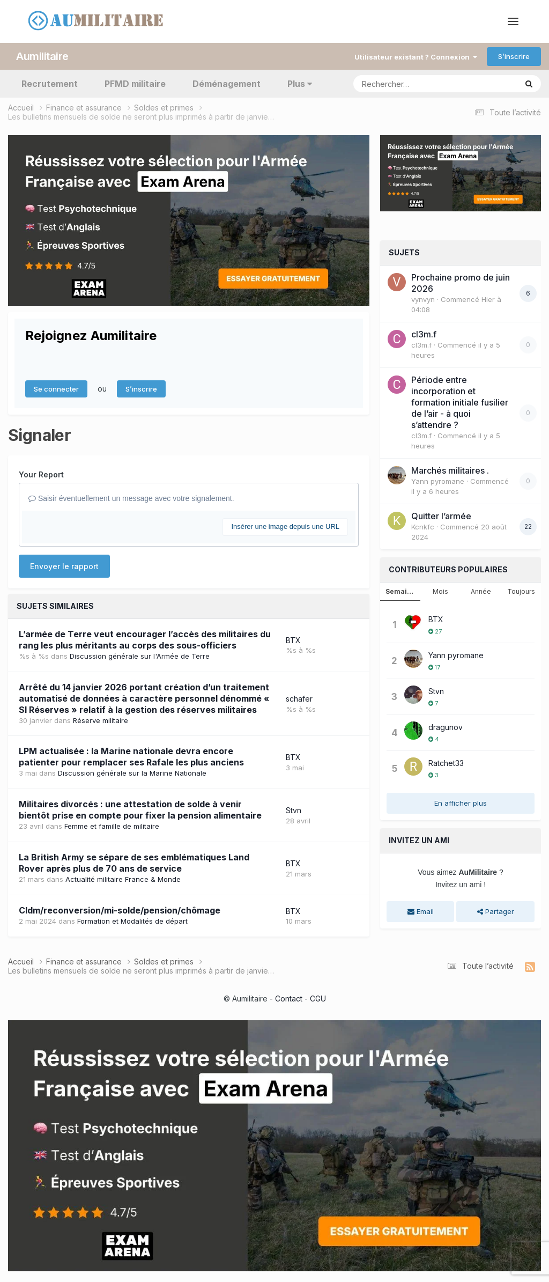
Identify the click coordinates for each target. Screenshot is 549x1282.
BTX (293, 640)
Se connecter (56, 389)
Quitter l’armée (441, 516)
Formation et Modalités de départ (132, 921)
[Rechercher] (404, 83)
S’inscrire (514, 56)
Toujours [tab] (521, 591)
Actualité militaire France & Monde (123, 879)
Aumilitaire (42, 56)
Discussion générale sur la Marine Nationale (132, 773)
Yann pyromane (437, 481)
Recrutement (49, 83)
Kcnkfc (422, 526)
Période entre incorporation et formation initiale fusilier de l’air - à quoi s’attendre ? (459, 402)
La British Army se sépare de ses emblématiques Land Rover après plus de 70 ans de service (134, 863)
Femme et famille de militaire (111, 826)
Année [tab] (481, 591)
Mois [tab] (440, 591)
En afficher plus (460, 803)
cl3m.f (423, 334)
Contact (288, 998)
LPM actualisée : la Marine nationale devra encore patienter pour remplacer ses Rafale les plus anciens (131, 757)
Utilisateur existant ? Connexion (415, 57)
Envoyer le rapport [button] (64, 566)
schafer (299, 698)
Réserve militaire (100, 720)
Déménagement (226, 83)
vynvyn (423, 299)
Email (420, 911)
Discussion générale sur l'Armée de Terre (140, 656)
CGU (318, 998)
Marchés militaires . (450, 470)
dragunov (445, 727)
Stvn (293, 810)
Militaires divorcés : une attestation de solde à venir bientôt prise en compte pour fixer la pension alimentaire (140, 810)
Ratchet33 (446, 763)
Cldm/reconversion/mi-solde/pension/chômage (119, 910)
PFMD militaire (135, 83)
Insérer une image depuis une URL (285, 526)
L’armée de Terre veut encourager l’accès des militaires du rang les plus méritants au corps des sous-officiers (145, 640)
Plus (299, 83)
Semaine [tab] (400, 591)
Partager (495, 911)
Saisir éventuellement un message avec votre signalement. (131, 498)
